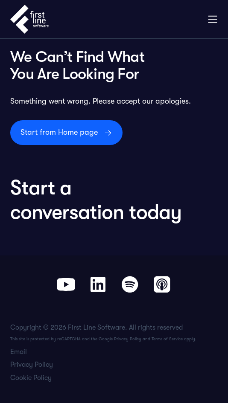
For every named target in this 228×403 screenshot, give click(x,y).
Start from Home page (59, 132)
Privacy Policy (127, 338)
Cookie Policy (31, 378)
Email (18, 352)
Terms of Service (167, 338)
